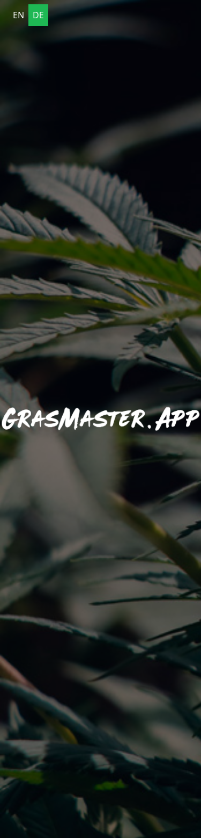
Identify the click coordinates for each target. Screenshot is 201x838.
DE (38, 15)
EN (18, 15)
